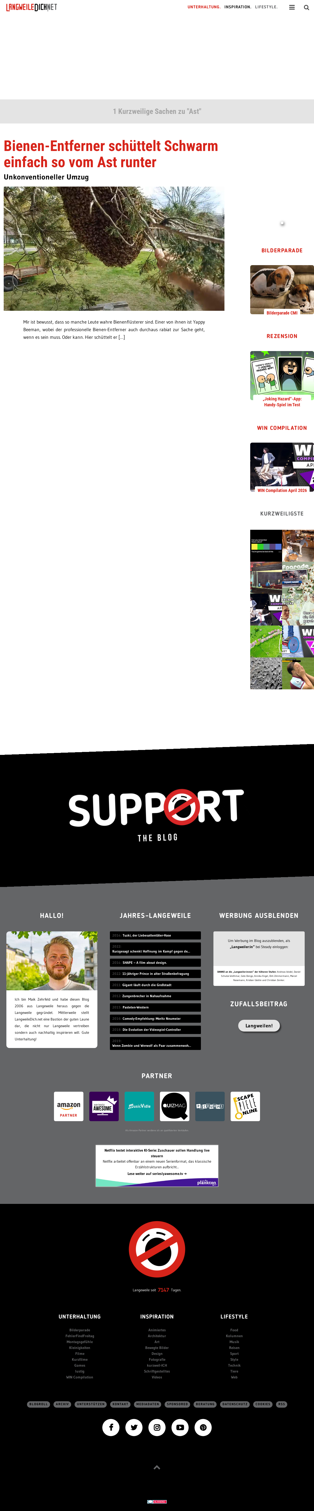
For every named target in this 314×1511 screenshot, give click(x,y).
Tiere (234, 1371)
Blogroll (38, 1404)
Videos (157, 1377)
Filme (79, 1353)
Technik (234, 1365)
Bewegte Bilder (157, 1347)
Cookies (263, 1404)
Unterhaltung (80, 1317)
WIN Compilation (282, 428)
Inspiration (157, 1317)
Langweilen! (259, 1026)
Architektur (157, 1336)
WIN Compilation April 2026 (282, 490)
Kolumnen (234, 1336)
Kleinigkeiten (79, 1347)
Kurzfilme (80, 1359)
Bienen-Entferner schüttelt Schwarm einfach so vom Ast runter (111, 154)
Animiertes (157, 1330)
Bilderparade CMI (282, 312)
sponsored (177, 1404)
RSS (281, 1404)
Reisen (234, 1347)
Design (157, 1353)
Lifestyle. (266, 7)
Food (234, 1330)
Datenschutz (235, 1404)
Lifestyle (234, 1317)
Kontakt (121, 1404)
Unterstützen (91, 1404)
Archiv (62, 1404)
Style (234, 1359)
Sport (234, 1353)
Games (79, 1365)
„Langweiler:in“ (242, 946)
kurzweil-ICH (157, 1365)
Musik (234, 1341)
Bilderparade (282, 251)
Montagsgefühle (80, 1341)
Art (157, 1341)
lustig (79, 1371)
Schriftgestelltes (157, 1371)
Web (234, 1377)
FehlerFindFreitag (79, 1336)
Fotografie (157, 1359)
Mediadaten (147, 1404)
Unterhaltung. (204, 7)
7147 (163, 1290)
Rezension (282, 337)
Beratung (205, 1404)
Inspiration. (238, 7)
